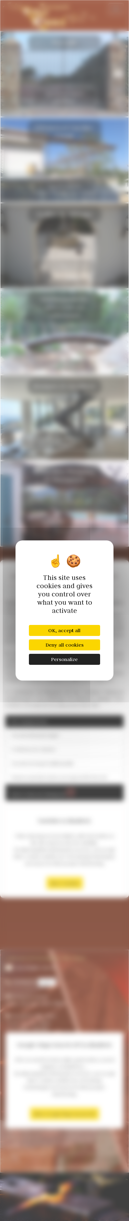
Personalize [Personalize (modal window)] (64, 659)
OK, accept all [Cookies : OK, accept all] (64, 630)
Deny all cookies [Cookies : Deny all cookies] (64, 645)
